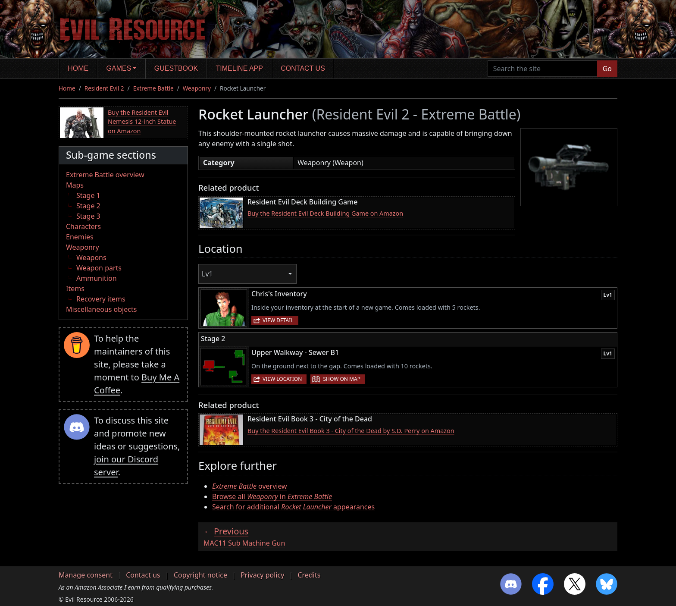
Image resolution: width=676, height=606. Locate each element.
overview (249, 486)
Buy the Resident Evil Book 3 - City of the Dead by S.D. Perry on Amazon (350, 431)
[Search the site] (543, 68)
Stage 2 (88, 205)
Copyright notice (200, 575)
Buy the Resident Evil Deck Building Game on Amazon (325, 213)
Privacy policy (262, 575)
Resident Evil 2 (104, 88)
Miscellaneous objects (101, 309)
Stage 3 (88, 216)
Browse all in (272, 496)
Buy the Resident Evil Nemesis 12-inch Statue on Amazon (142, 121)
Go (607, 68)
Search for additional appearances (293, 507)
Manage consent (86, 575)
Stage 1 (88, 195)
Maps (75, 185)
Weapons (91, 257)
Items (75, 288)
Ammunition (96, 278)
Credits (308, 575)
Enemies (80, 237)
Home (78, 68)
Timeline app (239, 68)
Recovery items (100, 299)
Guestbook (176, 68)
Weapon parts (99, 268)
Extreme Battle (153, 88)
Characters (83, 226)
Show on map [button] (341, 379)
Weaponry (197, 88)
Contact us (303, 68)
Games (118, 68)
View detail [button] (278, 320)
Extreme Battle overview (105, 174)
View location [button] (282, 379)
